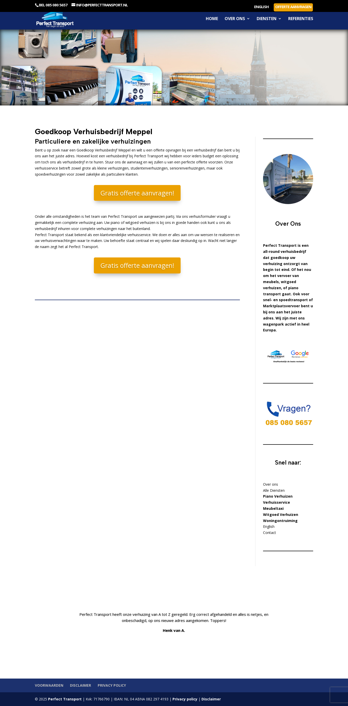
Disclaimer (80, 685)
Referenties (300, 19)
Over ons (235, 19)
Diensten (267, 19)
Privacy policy (112, 685)
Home (212, 19)
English (261, 7)
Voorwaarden (49, 685)
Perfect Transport (64, 699)
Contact (269, 532)
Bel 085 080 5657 (53, 4)
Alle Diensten (274, 490)
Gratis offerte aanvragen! (137, 193)
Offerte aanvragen (293, 6)
